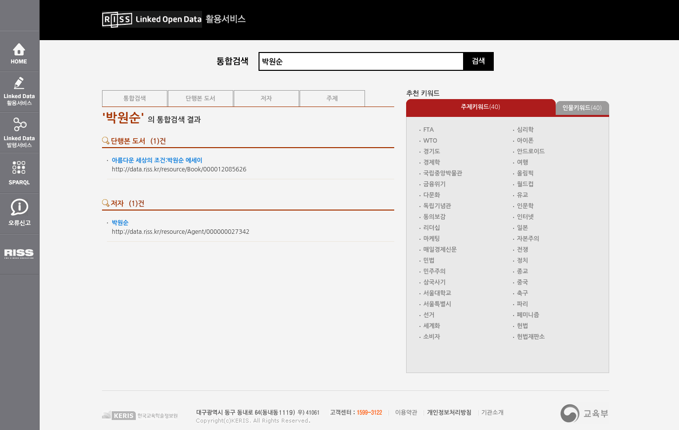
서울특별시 (437, 304)
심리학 (525, 130)
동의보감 (434, 217)
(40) (481, 107)
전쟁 (522, 250)
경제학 (431, 162)
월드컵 (525, 184)
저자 (266, 99)
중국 (522, 282)
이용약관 (406, 413)
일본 (522, 228)
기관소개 (492, 413)
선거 (429, 315)
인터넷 (525, 217)
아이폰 (525, 141)
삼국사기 (434, 282)
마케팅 (431, 239)
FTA (428, 130)
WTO (430, 141)
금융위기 (434, 184)
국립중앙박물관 (443, 173)
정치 (522, 261)
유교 (522, 195)
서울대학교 (437, 293)
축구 (522, 293)
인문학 (525, 206)
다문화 (431, 195)
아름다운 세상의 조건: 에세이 (157, 160)
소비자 (431, 337)
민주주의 (434, 271)
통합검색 (134, 99)
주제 (332, 99)
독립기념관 (437, 206)
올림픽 (525, 173)
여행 (522, 162)
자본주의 (528, 239)
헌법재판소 (531, 337)
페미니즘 (528, 315)
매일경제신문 (440, 250)
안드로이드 (531, 152)
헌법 (522, 326)
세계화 (431, 326)
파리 (522, 304)
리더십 (431, 228)
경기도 (431, 152)
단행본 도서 (200, 99)
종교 (522, 271)
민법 (429, 261)
